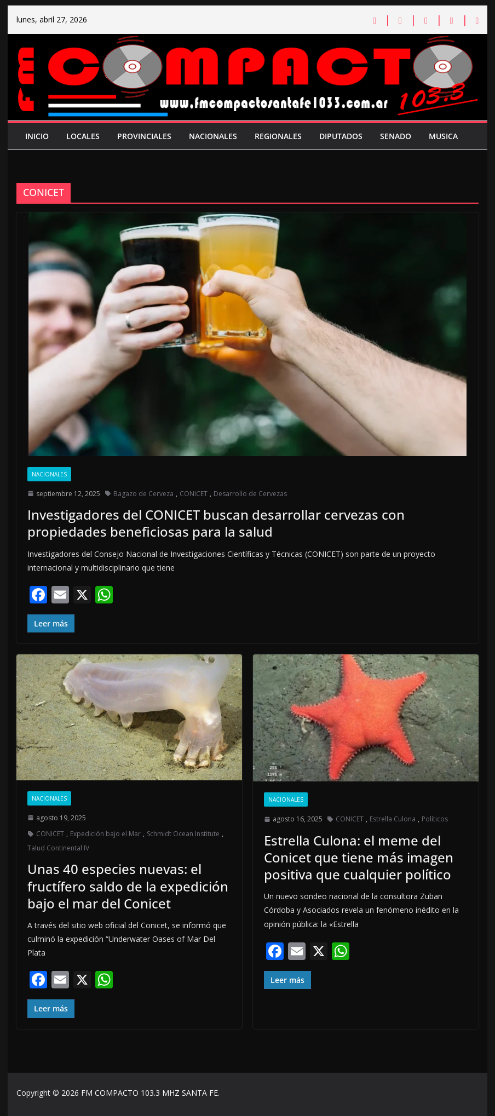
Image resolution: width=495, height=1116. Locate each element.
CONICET (194, 493)
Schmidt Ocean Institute (183, 833)
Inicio (37, 136)
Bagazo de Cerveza (143, 493)
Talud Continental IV (58, 848)
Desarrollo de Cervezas (250, 493)
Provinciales (144, 136)
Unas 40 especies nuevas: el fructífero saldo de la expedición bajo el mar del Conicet (127, 886)
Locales (83, 136)
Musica (443, 136)
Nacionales (213, 136)
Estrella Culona (393, 819)
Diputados (340, 136)
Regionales (278, 136)
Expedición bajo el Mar (105, 833)
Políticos (435, 819)
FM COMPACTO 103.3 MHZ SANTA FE (149, 1093)
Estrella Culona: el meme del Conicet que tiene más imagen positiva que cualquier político (358, 857)
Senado (395, 136)
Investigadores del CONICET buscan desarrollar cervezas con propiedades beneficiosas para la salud (216, 522)
